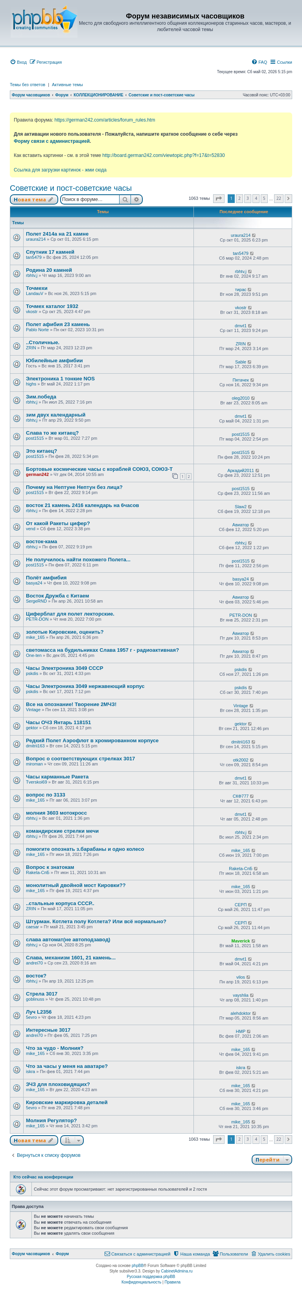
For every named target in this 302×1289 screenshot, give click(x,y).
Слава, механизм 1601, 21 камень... (71, 958)
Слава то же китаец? (52, 433)
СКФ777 (241, 796)
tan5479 (34, 257)
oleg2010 (240, 398)
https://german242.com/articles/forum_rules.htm (104, 120)
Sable (240, 362)
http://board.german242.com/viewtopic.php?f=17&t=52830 (163, 155)
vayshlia (241, 995)
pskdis (32, 673)
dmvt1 (241, 325)
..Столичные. (42, 342)
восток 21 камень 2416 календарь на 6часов (82, 505)
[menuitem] (18, 62)
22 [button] (278, 198)
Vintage (33, 709)
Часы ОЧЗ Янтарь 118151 (58, 722)
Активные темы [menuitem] (67, 84)
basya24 (34, 583)
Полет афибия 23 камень (58, 324)
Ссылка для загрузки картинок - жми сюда (60, 170)
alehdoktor (240, 1013)
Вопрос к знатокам (50, 867)
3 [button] (248, 198)
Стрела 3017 (41, 994)
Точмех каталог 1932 (52, 306)
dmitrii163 (35, 745)
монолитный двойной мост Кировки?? (76, 885)
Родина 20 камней (49, 270)
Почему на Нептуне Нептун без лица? (74, 487)
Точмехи (37, 288)
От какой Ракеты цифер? (58, 523)
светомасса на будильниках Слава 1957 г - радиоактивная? (102, 650)
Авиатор (240, 524)
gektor (32, 727)
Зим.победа (41, 397)
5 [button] (264, 198)
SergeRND (36, 601)
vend (30, 528)
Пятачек (240, 380)
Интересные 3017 (48, 1030)
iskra (30, 1071)
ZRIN (31, 347)
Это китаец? (41, 451)
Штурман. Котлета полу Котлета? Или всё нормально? (96, 921)
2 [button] (239, 198)
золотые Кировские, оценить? (65, 632)
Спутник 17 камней (50, 252)
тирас (241, 289)
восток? (36, 976)
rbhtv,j (31, 275)
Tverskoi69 (36, 782)
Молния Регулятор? (51, 1120)
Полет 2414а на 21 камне (57, 234)
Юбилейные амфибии (54, 360)
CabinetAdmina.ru (177, 1271)
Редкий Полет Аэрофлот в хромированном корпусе (92, 740)
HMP (240, 1031)
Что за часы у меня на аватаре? (67, 1066)
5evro (31, 1017)
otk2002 (240, 760)
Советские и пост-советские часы (71, 188)
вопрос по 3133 (45, 795)
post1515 (35, 438)
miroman (34, 764)
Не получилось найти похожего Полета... (78, 559)
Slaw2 (241, 506)
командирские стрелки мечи (62, 831)
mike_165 (35, 637)
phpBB (138, 1265)
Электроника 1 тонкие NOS (60, 379)
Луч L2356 (39, 1012)
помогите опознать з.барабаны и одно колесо (85, 849)
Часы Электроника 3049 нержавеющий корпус (85, 686)
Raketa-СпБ (38, 872)
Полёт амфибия (46, 578)
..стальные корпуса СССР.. (60, 903)
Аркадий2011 (240, 470)
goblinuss (35, 999)
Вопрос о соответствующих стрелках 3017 (80, 759)
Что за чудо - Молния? (54, 1048)
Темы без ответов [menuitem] (27, 84)
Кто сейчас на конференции (43, 1177)
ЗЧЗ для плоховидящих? (58, 1084)
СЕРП (241, 904)
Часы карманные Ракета (57, 777)
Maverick (241, 941)
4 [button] (256, 198)
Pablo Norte (37, 329)
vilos (240, 977)
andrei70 (34, 963)
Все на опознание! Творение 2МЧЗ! (71, 704)
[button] (219, 198)
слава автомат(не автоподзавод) (68, 939)
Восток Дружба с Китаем (57, 596)
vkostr (31, 311)
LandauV (34, 293)
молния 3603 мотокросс (56, 813)
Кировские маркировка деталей (67, 1102)
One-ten (34, 655)
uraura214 (36, 239)
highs (31, 384)
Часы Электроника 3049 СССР (64, 668)
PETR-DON (37, 619)
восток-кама (41, 541)
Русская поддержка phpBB (151, 1276)
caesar (32, 926)
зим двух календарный (55, 415)
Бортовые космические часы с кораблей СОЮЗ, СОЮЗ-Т (99, 469)
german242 (37, 474)
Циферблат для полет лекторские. (70, 614)
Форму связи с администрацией (52, 141)
